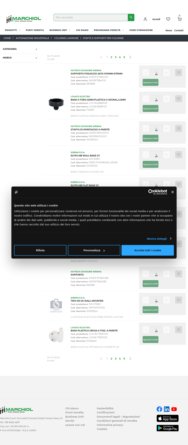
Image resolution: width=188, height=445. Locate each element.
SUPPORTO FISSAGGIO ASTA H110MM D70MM (96, 73)
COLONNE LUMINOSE (66, 38)
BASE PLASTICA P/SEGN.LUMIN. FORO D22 (95, 116)
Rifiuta (40, 250)
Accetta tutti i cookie (147, 250)
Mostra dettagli (157, 238)
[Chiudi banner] (172, 192)
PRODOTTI (11, 30)
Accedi (156, 19)
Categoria (9, 49)
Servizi (69, 420)
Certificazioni (106, 412)
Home (7, 38)
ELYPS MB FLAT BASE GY (85, 185)
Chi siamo (82, 30)
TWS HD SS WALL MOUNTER (87, 300)
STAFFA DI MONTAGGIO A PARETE (90, 129)
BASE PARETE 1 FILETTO (84, 261)
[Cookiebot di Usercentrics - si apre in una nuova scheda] (151, 192)
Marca (7, 57)
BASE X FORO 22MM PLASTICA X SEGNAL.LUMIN (98, 99)
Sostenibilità (105, 408)
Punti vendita (35, 30)
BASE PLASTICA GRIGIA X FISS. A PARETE (94, 330)
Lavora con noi (75, 425)
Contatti (179, 30)
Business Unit (58, 30)
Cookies (102, 429)
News (169, 30)
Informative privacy (110, 425)
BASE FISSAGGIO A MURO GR (87, 171)
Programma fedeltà (107, 30)
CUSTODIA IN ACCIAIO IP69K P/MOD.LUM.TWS (97, 317)
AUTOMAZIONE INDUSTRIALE (32, 38)
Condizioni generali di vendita (117, 420)
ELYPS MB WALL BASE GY (85, 155)
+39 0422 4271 (12, 422)
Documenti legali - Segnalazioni (118, 416)
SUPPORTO (77, 274)
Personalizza (94, 250)
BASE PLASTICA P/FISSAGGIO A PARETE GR (95, 347)
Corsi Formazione (141, 30)
